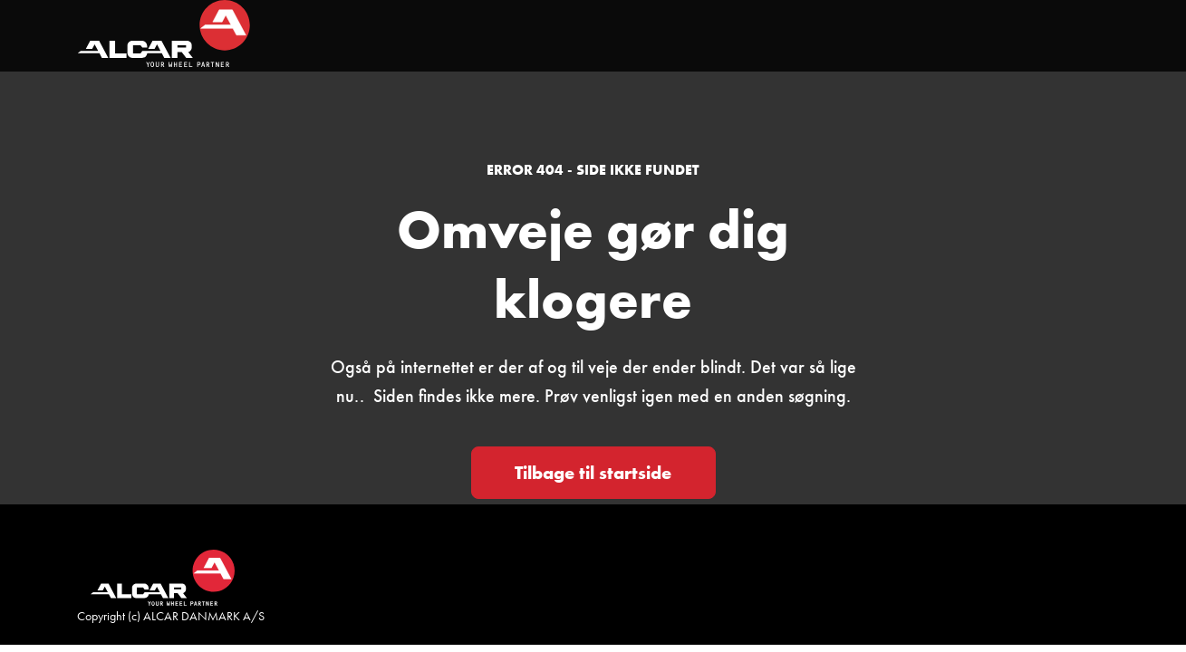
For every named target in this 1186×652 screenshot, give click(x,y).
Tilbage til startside (593, 472)
